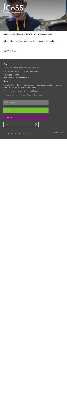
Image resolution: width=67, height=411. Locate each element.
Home (6, 34)
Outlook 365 (9, 117)
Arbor (7, 110)
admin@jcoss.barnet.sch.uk (18, 77)
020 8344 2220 (13, 75)
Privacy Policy (59, 132)
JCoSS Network (10, 102)
